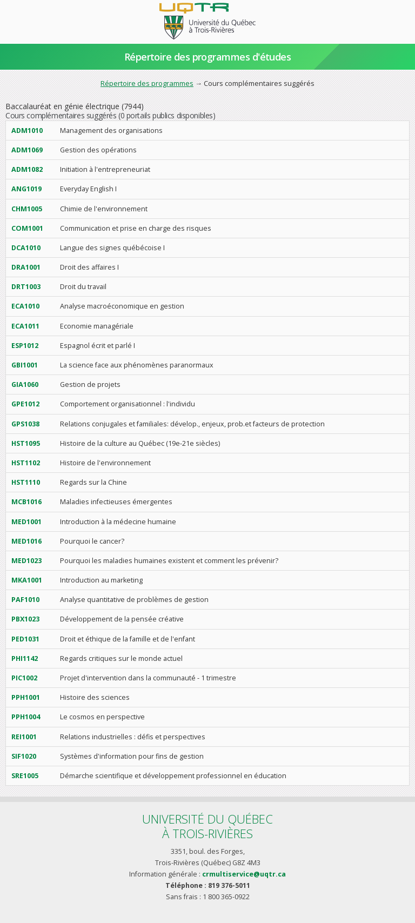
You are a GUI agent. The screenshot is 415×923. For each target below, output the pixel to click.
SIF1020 (23, 756)
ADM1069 (27, 150)
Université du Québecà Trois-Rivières (207, 826)
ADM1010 (27, 130)
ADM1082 (27, 169)
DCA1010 (26, 247)
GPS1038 (25, 424)
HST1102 (25, 462)
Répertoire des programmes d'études (207, 56)
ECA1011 (25, 326)
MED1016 (26, 541)
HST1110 (25, 482)
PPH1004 (25, 716)
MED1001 (26, 521)
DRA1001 (26, 267)
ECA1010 (25, 306)
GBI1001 (24, 365)
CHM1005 (26, 208)
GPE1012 (25, 404)
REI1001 (24, 736)
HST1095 (25, 443)
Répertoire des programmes (147, 83)
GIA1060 (24, 384)
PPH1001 (25, 697)
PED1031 (25, 639)
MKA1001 (26, 580)
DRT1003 (26, 286)
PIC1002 (24, 678)
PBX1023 (25, 619)
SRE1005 (24, 775)
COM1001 (27, 228)
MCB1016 (26, 501)
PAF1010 (25, 599)
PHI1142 (24, 658)
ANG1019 (26, 188)
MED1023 (26, 560)
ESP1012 (24, 345)
